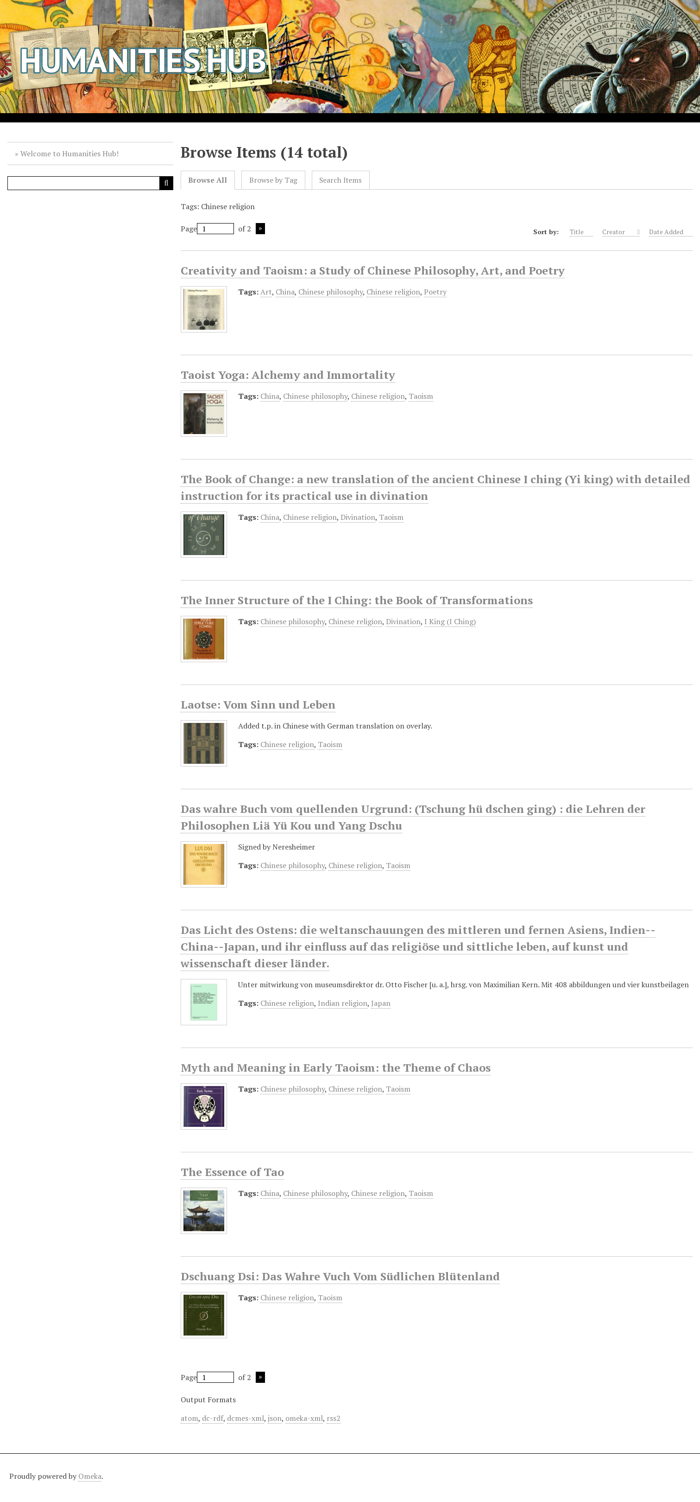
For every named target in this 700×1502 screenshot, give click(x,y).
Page (207, 229)
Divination (358, 517)
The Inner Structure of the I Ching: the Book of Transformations (357, 600)
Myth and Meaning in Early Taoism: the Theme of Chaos (336, 1067)
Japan (381, 1003)
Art (266, 292)
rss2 (334, 1418)
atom (189, 1418)
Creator (619, 231)
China (285, 292)
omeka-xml (304, 1418)
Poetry (435, 292)
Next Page (260, 228)
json (275, 1418)
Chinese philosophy (330, 292)
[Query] (90, 183)
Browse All (207, 180)
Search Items (340, 180)
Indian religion (342, 1003)
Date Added (671, 231)
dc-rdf (212, 1418)
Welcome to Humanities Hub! (69, 153)
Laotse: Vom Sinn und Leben (258, 704)
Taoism (421, 396)
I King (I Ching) (450, 621)
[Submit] (166, 183)
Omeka (89, 1476)
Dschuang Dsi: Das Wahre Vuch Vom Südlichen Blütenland (340, 1276)
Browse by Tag (273, 180)
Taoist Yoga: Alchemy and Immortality (288, 374)
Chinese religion (393, 292)
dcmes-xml (245, 1418)
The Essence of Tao (232, 1171)
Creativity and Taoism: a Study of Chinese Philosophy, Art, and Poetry (373, 270)
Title (581, 231)
